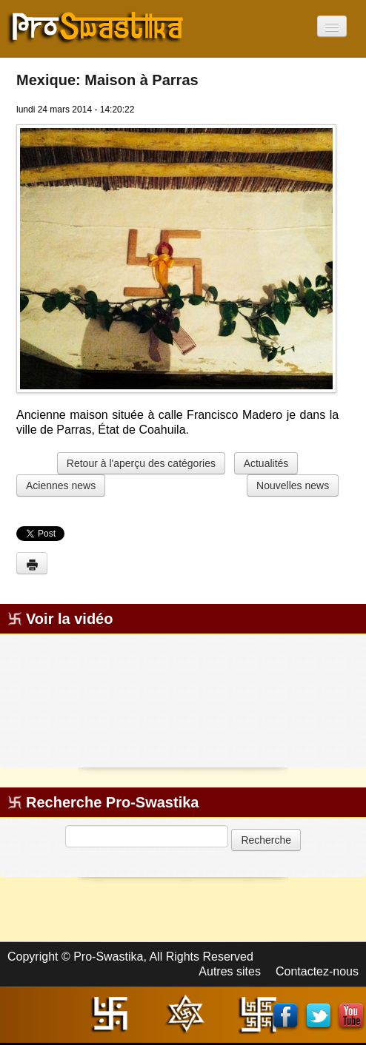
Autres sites (230, 971)
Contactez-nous (317, 971)
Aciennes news (61, 485)
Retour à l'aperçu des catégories (141, 463)
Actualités (266, 463)
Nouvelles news (292, 485)
